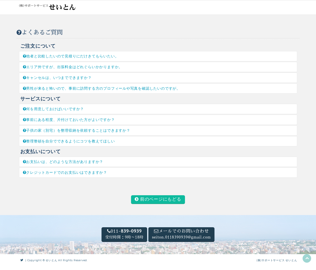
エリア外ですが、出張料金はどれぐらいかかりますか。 (73, 67)
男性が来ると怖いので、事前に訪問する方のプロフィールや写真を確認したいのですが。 (102, 88)
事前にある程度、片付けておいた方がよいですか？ (69, 120)
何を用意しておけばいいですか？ (53, 109)
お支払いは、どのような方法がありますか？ (63, 162)
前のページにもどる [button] (158, 199)
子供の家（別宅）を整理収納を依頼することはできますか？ (76, 130)
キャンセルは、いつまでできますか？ (57, 78)
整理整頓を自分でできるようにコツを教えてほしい (69, 141)
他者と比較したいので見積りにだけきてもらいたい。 (71, 56)
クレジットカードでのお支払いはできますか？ (65, 172)
